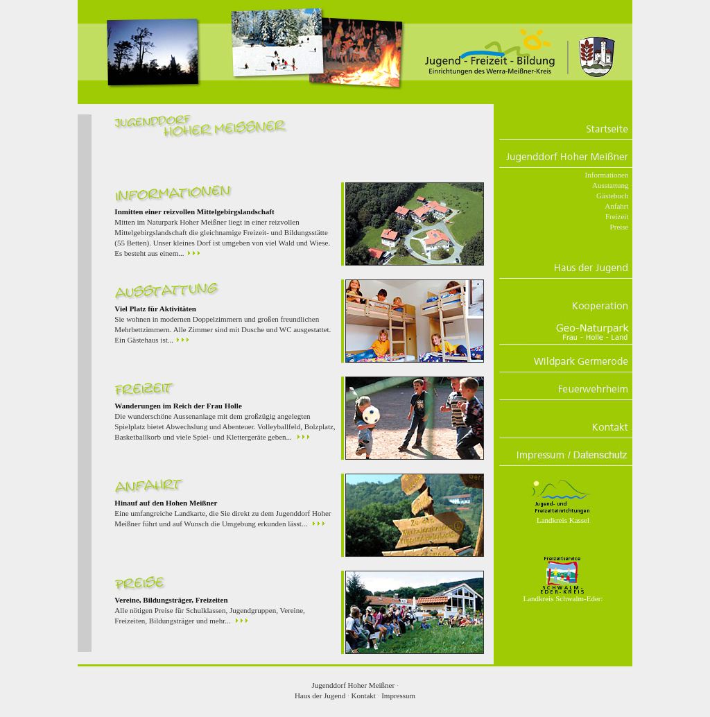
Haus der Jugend (320, 695)
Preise (619, 227)
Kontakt (363, 695)
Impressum (398, 695)
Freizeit (617, 216)
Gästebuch (612, 195)
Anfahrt (616, 206)
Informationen (607, 175)
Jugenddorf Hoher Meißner (353, 685)
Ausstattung (610, 185)
